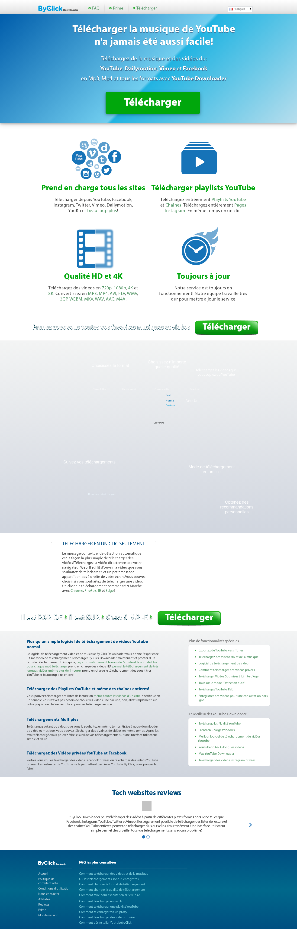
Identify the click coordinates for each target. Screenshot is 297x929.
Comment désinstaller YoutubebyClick (105, 923)
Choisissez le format (110, 365)
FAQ (95, 8)
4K (130, 288)
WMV (132, 293)
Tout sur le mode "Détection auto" (222, 683)
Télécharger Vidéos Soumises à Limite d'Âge (228, 676)
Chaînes (173, 205)
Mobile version (48, 915)
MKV (88, 299)
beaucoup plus (102, 211)
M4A (120, 299)
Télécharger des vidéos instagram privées (227, 760)
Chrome (77, 591)
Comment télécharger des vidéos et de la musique (113, 874)
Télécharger (146, 8)
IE (99, 591)
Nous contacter (48, 894)
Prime (118, 8)
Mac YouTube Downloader (216, 754)
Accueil (43, 874)
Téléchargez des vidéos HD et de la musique (228, 657)
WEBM (75, 299)
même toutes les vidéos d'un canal (117, 696)
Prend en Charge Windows (217, 730)
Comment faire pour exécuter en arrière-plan (110, 895)
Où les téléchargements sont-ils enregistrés (109, 879)
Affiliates (44, 899)
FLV (121, 293)
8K (50, 293)
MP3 (92, 293)
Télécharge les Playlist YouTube (220, 723)
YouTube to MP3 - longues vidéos (221, 747)
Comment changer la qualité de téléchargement (112, 890)
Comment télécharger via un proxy (103, 912)
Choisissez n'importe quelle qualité (167, 364)
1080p (120, 288)
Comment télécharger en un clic (101, 901)
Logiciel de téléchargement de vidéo (224, 663)
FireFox (91, 591)
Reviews (43, 904)
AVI (113, 293)
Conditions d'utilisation (54, 888)
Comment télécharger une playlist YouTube (109, 907)
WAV (99, 299)
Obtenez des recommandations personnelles (236, 507)
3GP (64, 299)
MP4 (103, 293)
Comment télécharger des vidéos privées (227, 670)
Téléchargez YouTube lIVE (216, 689)
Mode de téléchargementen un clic (211, 469)
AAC (110, 299)
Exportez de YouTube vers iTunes (221, 650)
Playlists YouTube (229, 199)
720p (107, 288)
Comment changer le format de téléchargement (112, 884)
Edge (110, 591)
